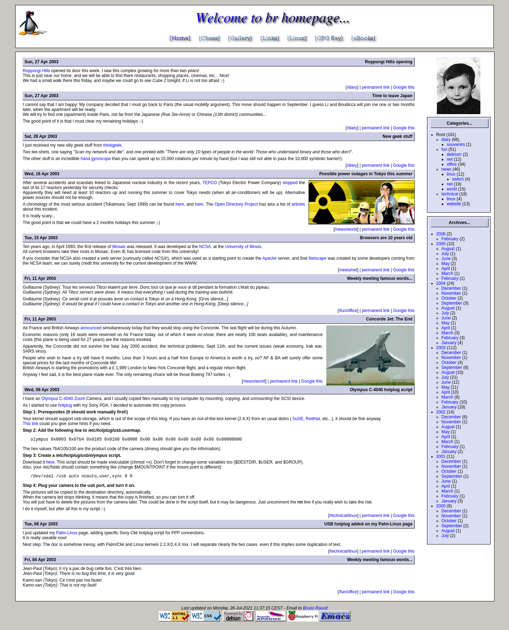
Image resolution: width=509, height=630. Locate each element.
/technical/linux (343, 517)
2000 (441, 506)
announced (91, 327)
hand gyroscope (96, 158)
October (449, 298)
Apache (269, 258)
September (451, 303)
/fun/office (348, 310)
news (446, 169)
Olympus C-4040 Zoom (63, 398)
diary (446, 139)
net (450, 159)
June (446, 258)
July (445, 253)
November (451, 293)
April (445, 268)
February (449, 238)
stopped (290, 182)
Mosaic (119, 246)
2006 (441, 233)
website (454, 203)
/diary (352, 87)
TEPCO (209, 182)
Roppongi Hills (36, 70)
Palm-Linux (66, 534)
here (180, 204)
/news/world (346, 229)
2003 (441, 347)
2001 (441, 456)
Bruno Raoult (315, 610)
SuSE (298, 418)
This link (30, 423)
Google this (404, 87)
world (452, 189)
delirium (454, 154)
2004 (441, 283)
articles (298, 204)
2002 (441, 412)
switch (458, 179)
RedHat (313, 418)
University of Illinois (243, 246)
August (448, 248)
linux (451, 174)
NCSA (205, 246)
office (452, 164)
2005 (441, 243)
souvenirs (456, 144)
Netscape (318, 258)
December (451, 288)
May (445, 263)
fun (444, 149)
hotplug (65, 405)
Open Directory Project (236, 204)
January (449, 342)
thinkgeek (112, 145)
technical (449, 194)
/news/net (348, 269)
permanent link (376, 87)
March (447, 273)
